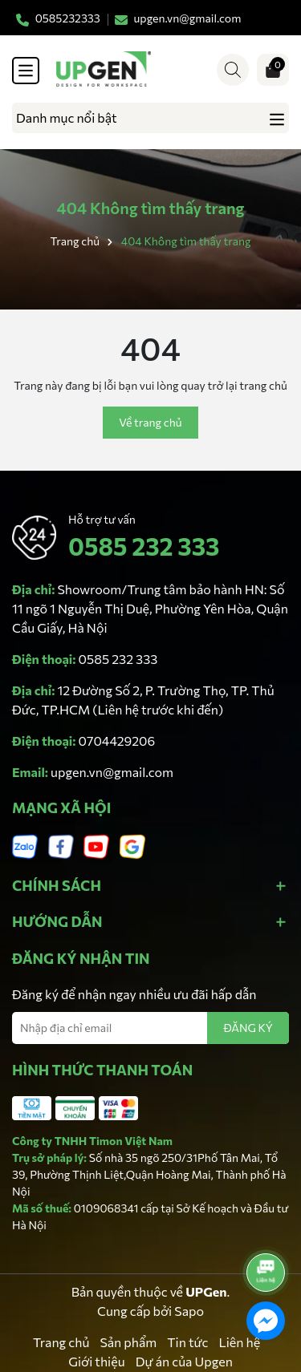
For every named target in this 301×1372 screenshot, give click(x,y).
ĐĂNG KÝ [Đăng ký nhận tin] (248, 1027)
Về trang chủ (150, 422)
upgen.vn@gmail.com (112, 771)
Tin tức (187, 1342)
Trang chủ (61, 1342)
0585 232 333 (143, 546)
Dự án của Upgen (184, 1361)
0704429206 (117, 740)
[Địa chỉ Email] (150, 1028)
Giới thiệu (96, 1361)
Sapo (189, 1310)
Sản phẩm (128, 1342)
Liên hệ (240, 1342)
